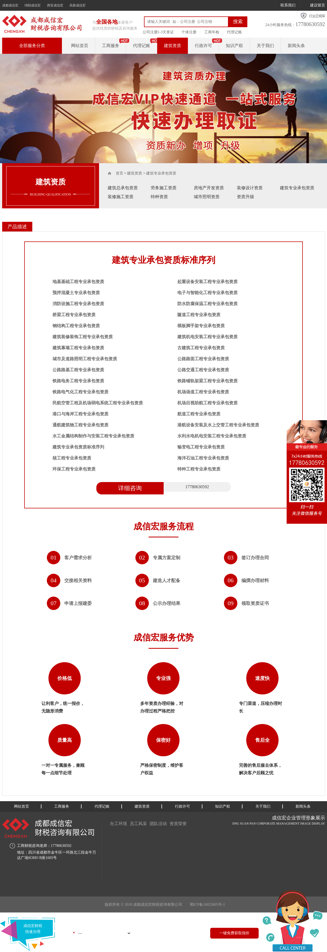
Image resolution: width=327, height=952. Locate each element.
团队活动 (158, 823)
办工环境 (118, 823)
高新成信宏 (77, 5)
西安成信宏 (55, 5)
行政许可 (203, 45)
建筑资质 (172, 45)
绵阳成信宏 (32, 5)
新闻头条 (296, 45)
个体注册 (188, 32)
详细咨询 (130, 488)
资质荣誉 (178, 823)
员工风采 (138, 823)
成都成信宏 (10, 5)
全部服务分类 (32, 45)
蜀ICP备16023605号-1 (207, 905)
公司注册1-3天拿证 (158, 32)
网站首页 (79, 45)
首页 (119, 173)
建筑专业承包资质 (161, 173)
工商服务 (110, 45)
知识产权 (234, 45)
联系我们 (288, 5)
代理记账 (234, 32)
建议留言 (317, 5)
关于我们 (265, 45)
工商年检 (211, 32)
